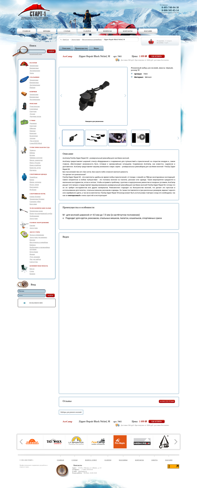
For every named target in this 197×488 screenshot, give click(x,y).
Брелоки (32, 240)
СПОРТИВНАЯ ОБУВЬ (37, 193)
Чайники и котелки (36, 158)
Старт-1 (35, 11)
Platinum (32, 87)
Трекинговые (34, 66)
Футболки (33, 190)
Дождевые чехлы (35, 116)
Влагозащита (34, 187)
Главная (26, 31)
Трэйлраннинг (34, 216)
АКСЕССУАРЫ (35, 232)
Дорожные (33, 123)
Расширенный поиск (35, 54)
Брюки (32, 180)
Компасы (33, 245)
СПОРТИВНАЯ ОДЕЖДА (38, 174)
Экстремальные (35, 71)
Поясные (33, 131)
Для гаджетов (34, 141)
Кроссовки (33, 204)
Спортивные (34, 109)
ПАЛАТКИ (33, 63)
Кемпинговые (34, 68)
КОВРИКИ (33, 91)
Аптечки (32, 138)
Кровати (32, 274)
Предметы (33, 170)
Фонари (32, 254)
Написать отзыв (167, 401)
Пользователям (36, 303)
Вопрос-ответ (91, 460)
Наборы (32, 153)
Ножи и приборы (35, 165)
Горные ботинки (35, 196)
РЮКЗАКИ (33, 103)
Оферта (154, 460)
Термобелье (33, 177)
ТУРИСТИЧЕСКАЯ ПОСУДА (40, 147)
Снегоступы (34, 262)
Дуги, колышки (35, 257)
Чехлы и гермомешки (37, 235)
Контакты (127, 31)
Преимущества (81, 48)
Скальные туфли (35, 201)
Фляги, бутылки (35, 163)
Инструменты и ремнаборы (39, 242)
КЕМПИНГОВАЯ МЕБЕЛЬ (39, 266)
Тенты (32, 73)
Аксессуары (34, 218)
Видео (96, 48)
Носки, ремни (34, 185)
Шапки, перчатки (35, 182)
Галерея (87, 31)
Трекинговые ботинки (37, 199)
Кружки (32, 155)
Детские (32, 114)
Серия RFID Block (36, 143)
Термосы (33, 150)
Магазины (123, 460)
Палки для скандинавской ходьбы (41, 213)
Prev (61, 95)
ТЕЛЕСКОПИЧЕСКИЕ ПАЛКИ (40, 208)
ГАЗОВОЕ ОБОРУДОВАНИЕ (39, 222)
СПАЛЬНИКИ (34, 77)
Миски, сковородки (36, 160)
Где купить (156, 56)
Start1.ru (66, 39)
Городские (33, 111)
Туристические (35, 106)
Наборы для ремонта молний (71, 412)
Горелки (32, 225)
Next (125, 95)
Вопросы (107, 31)
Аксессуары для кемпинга (38, 237)
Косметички (34, 136)
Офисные (33, 128)
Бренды (46, 31)
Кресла (32, 269)
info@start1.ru (82, 471)
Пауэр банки (34, 252)
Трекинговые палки (36, 211)
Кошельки (33, 133)
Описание (66, 48)
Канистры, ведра (35, 168)
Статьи (67, 31)
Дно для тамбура (35, 259)
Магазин (148, 31)
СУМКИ (32, 120)
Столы (32, 271)
